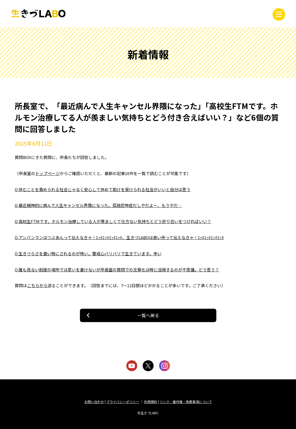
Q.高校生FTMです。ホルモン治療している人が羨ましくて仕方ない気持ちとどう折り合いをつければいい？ (113, 221)
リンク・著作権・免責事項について (186, 401)
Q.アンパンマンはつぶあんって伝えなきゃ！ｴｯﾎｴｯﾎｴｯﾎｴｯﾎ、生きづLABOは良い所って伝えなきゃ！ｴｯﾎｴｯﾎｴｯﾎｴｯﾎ (119, 237)
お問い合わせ (94, 401)
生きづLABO (38, 13)
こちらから (37, 285)
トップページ (47, 173)
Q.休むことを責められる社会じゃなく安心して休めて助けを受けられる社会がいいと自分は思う (102, 189)
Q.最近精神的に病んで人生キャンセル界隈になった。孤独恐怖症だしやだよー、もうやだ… (98, 205)
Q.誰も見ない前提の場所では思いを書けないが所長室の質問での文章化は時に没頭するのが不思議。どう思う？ (117, 269)
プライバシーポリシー (122, 401)
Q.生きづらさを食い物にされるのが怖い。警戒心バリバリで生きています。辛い (88, 253)
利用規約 (150, 401)
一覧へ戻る (148, 315)
